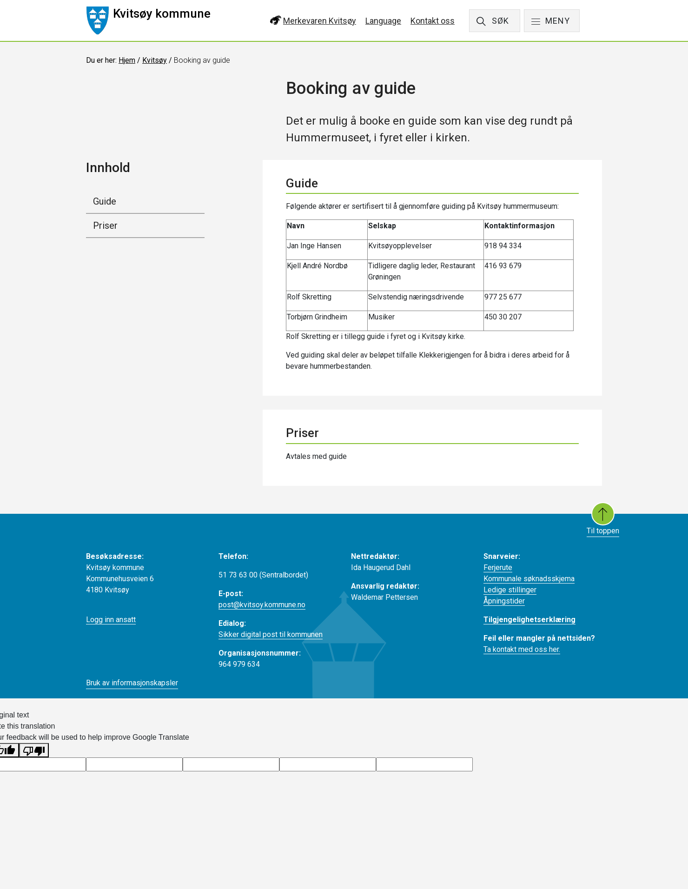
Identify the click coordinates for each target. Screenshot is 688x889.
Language (383, 21)
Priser (105, 225)
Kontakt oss (432, 21)
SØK (500, 21)
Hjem (127, 60)
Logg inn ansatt (111, 619)
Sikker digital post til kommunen (270, 634)
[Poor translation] (34, 750)
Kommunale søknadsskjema (529, 578)
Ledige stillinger (509, 589)
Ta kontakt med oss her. (521, 649)
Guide (104, 201)
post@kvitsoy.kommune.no (261, 604)
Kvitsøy (154, 60)
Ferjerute (497, 567)
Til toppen (603, 518)
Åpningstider (504, 601)
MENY (557, 21)
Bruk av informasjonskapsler (132, 682)
